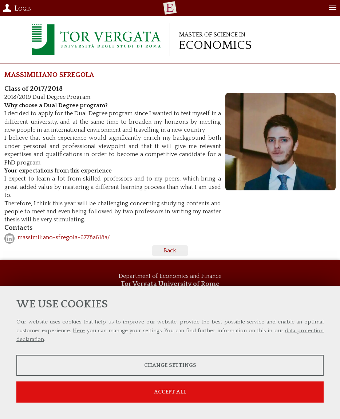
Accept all (170, 392)
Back (170, 250)
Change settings (170, 365)
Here (79, 330)
